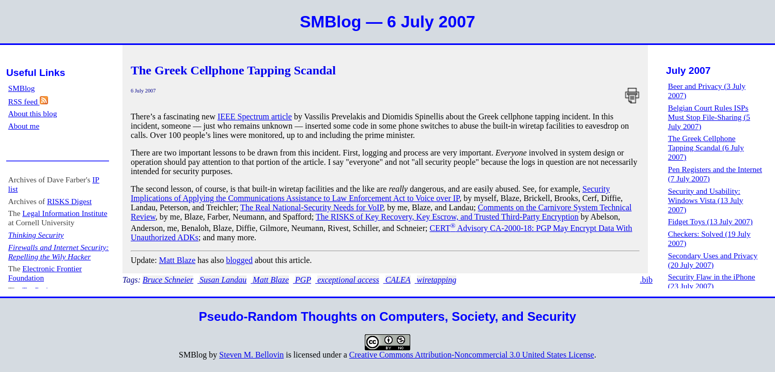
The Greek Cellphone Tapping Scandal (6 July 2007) (706, 147)
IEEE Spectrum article (255, 116)
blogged (239, 260)
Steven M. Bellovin (251, 354)
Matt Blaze (177, 260)
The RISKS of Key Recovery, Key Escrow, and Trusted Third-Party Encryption (447, 216)
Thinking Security (36, 234)
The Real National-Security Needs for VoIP (311, 207)
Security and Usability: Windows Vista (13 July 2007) (705, 200)
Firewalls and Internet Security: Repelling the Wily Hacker (58, 252)
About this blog (32, 113)
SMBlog (21, 88)
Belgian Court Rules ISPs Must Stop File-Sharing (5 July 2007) (709, 117)
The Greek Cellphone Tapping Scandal (233, 70)
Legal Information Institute (64, 213)
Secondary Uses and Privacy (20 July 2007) (712, 260)
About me (23, 125)
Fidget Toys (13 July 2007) (710, 221)
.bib (646, 279)
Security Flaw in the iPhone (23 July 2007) (711, 281)
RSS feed (28, 101)
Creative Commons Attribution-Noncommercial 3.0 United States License (471, 354)
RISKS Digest (69, 201)
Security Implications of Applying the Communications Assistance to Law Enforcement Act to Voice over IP (370, 193)
